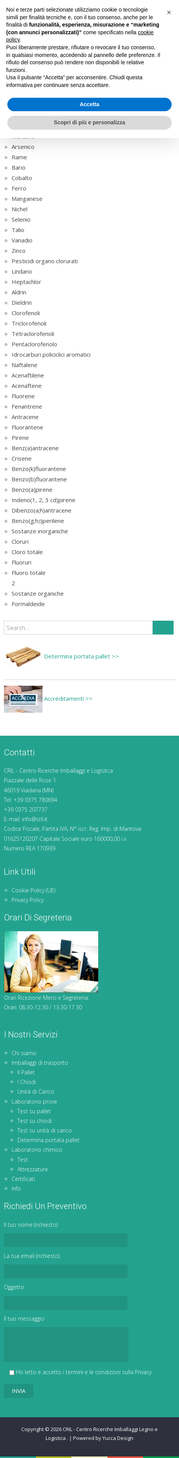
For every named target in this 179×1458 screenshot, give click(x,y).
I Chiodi (26, 1082)
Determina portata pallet (48, 1140)
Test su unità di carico (44, 1130)
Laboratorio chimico (37, 1149)
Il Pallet (26, 1072)
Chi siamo (24, 1053)
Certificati (23, 1178)
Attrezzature (32, 1169)
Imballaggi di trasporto (40, 1062)
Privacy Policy (28, 900)
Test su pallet (34, 1111)
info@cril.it (35, 819)
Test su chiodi (34, 1120)
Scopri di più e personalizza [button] (89, 1442)
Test (22, 1159)
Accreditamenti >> (48, 698)
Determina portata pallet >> (61, 656)
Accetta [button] (89, 1424)
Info (16, 1188)
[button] (169, 1332)
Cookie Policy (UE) (33, 890)
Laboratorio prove (34, 1101)
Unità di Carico (35, 1091)
